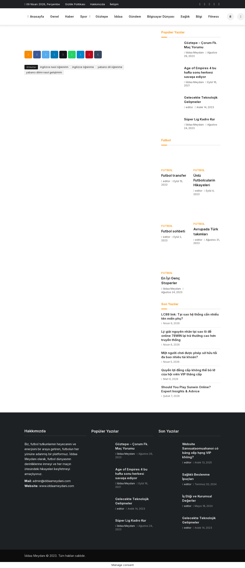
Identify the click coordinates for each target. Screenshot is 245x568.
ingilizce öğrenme (83, 67)
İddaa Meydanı (194, 52)
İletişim (114, 4)
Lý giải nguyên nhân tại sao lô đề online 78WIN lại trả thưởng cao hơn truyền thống (188, 336)
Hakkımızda (97, 4)
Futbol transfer (173, 175)
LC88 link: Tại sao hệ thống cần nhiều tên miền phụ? (190, 316)
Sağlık (185, 16)
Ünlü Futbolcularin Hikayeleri (204, 180)
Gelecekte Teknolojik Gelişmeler (201, 99)
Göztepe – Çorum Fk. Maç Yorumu (200, 45)
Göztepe (102, 16)
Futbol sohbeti (173, 231)
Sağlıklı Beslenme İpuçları (196, 477)
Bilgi (199, 16)
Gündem (135, 16)
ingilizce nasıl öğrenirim (54, 67)
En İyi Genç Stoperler (170, 280)
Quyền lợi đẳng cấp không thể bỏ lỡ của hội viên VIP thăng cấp (188, 372)
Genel (54, 16)
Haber (69, 16)
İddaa (118, 16)
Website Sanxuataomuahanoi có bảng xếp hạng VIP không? (200, 450)
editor (189, 107)
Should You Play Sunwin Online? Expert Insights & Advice (186, 389)
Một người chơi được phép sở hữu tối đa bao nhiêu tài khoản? (189, 355)
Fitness (213, 16)
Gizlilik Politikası (75, 4)
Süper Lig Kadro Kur (199, 119)
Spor (83, 16)
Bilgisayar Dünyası (160, 16)
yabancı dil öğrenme (110, 67)
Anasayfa (36, 16)
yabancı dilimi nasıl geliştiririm (44, 72)
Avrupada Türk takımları (205, 231)
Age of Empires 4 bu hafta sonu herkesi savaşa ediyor (200, 72)
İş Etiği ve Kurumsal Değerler (197, 498)
